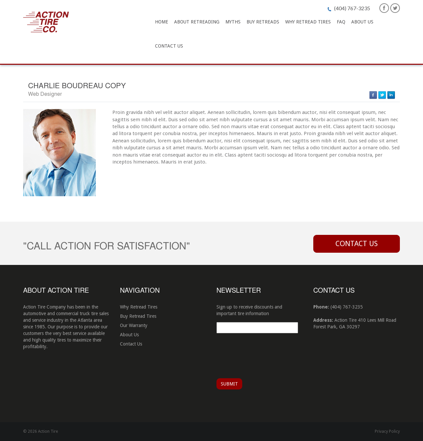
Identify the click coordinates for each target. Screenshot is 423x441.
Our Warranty (133, 325)
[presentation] (266, 355)
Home (161, 21)
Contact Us (169, 46)
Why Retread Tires (308, 21)
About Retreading (196, 21)
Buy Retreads (263, 21)
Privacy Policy (387, 431)
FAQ (341, 21)
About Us (362, 21)
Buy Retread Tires (138, 316)
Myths (233, 21)
